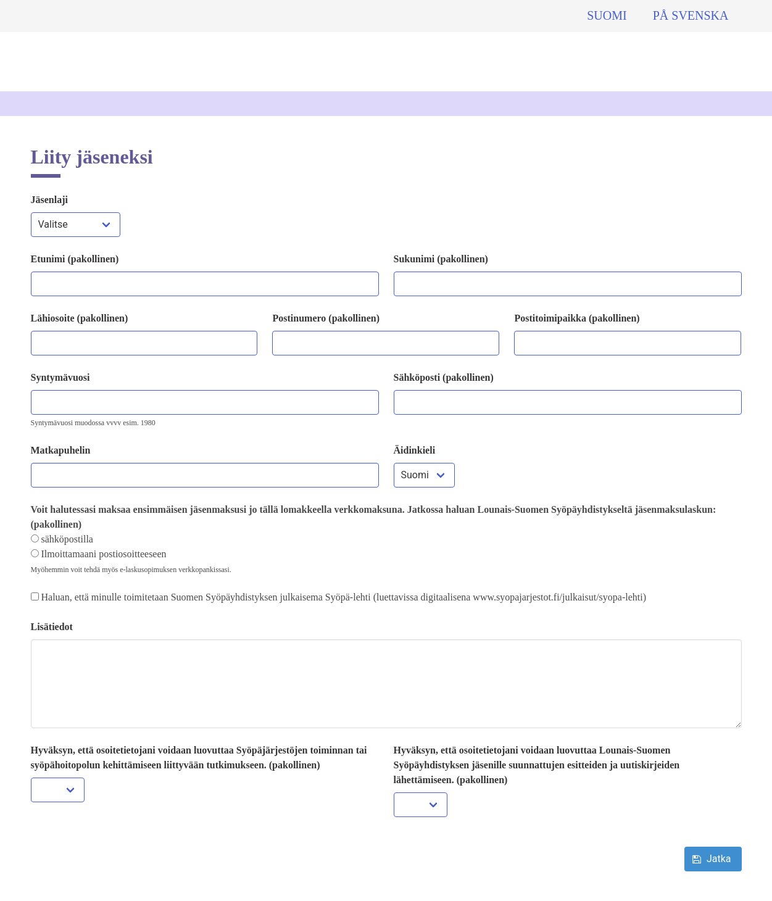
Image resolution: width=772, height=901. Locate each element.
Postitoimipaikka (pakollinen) (576, 318)
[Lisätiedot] (386, 683)
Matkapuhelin (61, 450)
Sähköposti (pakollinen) (444, 377)
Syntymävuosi (60, 377)
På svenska (691, 15)
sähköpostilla (62, 539)
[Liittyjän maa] (424, 475)
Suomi (606, 15)
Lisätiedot (52, 626)
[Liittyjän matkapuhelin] (205, 475)
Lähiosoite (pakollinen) (79, 318)
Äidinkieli (415, 450)
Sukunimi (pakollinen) (441, 259)
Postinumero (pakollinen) (326, 318)
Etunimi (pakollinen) (75, 259)
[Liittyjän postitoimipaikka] (627, 343)
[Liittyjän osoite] (144, 343)
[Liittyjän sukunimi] (568, 284)
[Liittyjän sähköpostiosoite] (568, 402)
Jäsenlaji (49, 199)
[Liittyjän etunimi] (205, 284)
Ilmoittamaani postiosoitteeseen (99, 554)
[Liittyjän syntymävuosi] (205, 402)
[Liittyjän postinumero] (385, 343)
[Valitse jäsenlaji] (75, 224)
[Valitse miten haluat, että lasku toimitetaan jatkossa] (35, 538)
